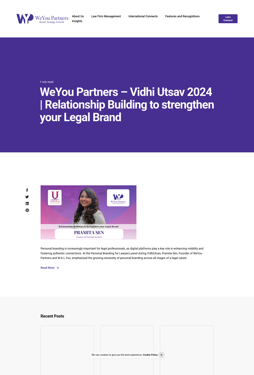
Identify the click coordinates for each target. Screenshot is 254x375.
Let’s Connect (228, 19)
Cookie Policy (150, 355)
